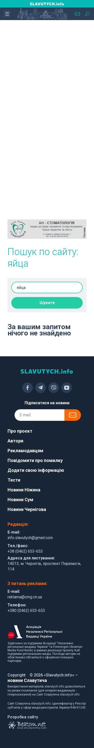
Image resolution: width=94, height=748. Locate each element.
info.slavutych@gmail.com (30, 537)
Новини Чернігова (27, 509)
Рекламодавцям (25, 450)
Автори (15, 440)
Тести (14, 480)
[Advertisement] (47, 75)
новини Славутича (27, 680)
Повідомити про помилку (35, 460)
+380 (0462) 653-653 (26, 610)
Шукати (47, 302)
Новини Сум (20, 499)
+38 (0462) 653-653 (25, 551)
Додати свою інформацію (36, 470)
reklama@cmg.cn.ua (25, 597)
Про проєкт (20, 431)
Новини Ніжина (24, 489)
